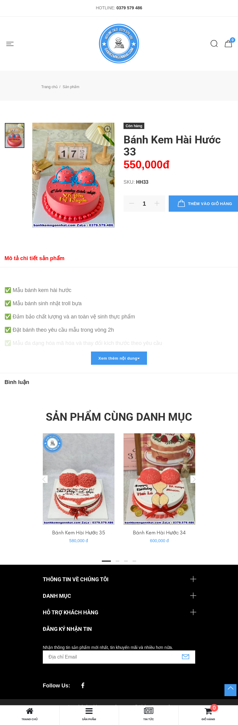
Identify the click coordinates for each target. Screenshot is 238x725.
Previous (44, 479)
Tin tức (148, 714)
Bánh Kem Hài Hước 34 (159, 533)
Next (194, 479)
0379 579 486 (129, 7)
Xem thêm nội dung (118, 358)
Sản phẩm (89, 714)
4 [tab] (134, 561)
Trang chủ (49, 87)
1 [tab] (106, 561)
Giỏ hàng (209, 714)
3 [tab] (126, 561)
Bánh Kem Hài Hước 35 (78, 533)
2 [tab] (117, 561)
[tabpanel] (78, 485)
